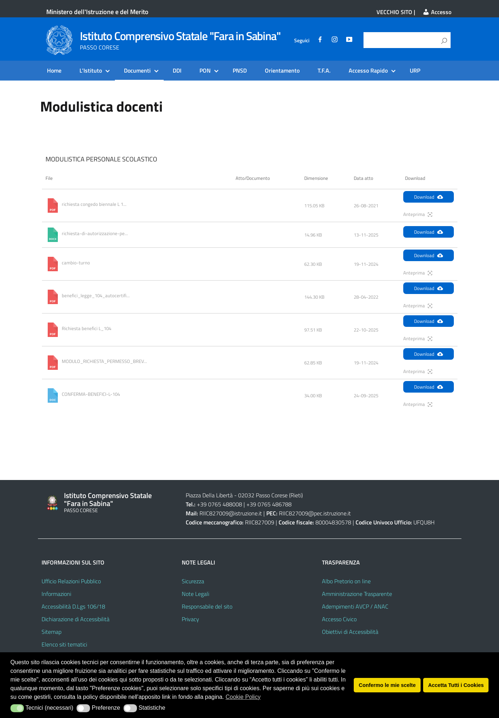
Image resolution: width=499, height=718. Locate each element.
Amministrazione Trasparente (357, 593)
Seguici (301, 40)
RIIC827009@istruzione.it (230, 513)
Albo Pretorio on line (346, 581)
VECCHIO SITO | (396, 12)
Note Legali (195, 593)
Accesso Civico (339, 619)
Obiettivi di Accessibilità (350, 631)
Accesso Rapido (368, 70)
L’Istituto (90, 70)
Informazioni (56, 593)
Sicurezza (193, 581)
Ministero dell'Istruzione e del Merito (97, 12)
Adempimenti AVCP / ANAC (355, 606)
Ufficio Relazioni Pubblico (71, 581)
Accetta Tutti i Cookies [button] (456, 685)
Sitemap (51, 631)
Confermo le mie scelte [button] (387, 685)
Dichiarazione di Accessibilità (75, 619)
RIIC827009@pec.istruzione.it (315, 513)
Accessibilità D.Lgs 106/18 (73, 606)
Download (428, 196)
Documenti (137, 70)
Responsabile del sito (207, 606)
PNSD (240, 70)
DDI (177, 70)
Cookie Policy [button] (243, 697)
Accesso (436, 12)
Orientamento (282, 70)
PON (205, 70)
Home (54, 70)
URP (415, 70)
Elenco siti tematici (64, 644)
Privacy (190, 619)
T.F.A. (324, 70)
